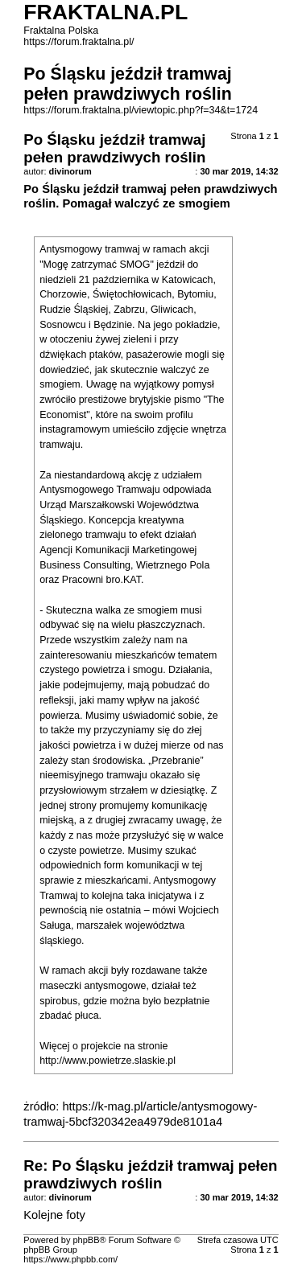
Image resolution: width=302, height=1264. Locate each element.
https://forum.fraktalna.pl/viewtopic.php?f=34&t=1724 (140, 110)
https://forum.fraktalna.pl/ (78, 41)
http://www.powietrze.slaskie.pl (107, 1060)
